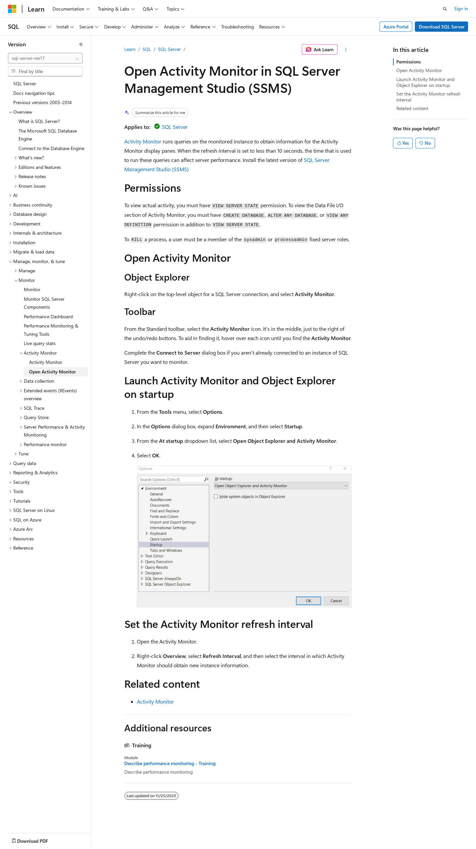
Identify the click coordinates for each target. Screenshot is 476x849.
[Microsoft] (12, 9)
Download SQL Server (441, 26)
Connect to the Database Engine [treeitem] (51, 148)
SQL (146, 49)
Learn (130, 49)
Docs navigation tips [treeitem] (34, 93)
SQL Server (169, 49)
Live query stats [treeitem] (40, 343)
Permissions (408, 61)
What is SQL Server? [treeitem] (39, 121)
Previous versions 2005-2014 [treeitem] (42, 102)
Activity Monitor (142, 141)
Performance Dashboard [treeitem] (48, 316)
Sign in (461, 8)
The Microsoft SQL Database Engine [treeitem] (48, 135)
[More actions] (346, 49)
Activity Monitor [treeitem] (45, 362)
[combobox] (45, 58)
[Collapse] (81, 44)
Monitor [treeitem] (32, 289)
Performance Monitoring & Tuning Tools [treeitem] (51, 330)
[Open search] (445, 9)
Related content (412, 108)
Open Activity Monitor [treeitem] (52, 371)
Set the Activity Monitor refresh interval (428, 97)
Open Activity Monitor (419, 70)
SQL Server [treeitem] (24, 83)
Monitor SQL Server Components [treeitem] (44, 303)
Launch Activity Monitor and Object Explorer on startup (425, 82)
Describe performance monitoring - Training (170, 763)
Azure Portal (396, 26)
